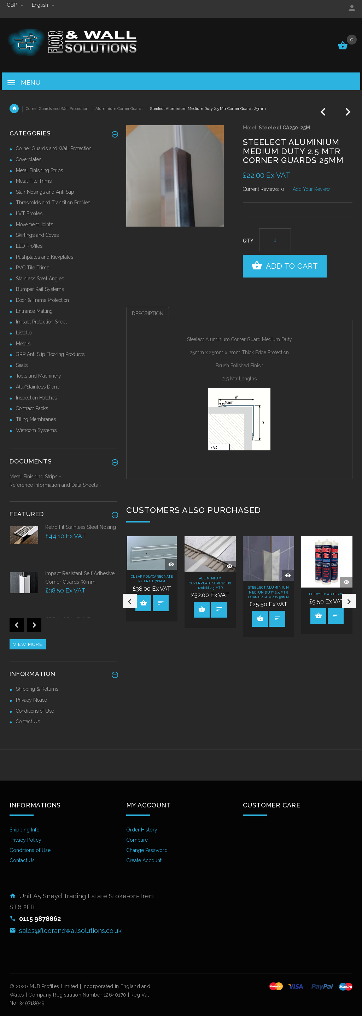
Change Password (147, 850)
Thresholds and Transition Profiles (53, 202)
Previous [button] (130, 601)
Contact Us (28, 721)
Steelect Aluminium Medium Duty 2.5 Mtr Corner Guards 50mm (268, 592)
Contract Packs (32, 408)
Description (147, 313)
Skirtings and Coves (37, 235)
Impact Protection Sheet (41, 322)
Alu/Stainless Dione (37, 387)
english (43, 5)
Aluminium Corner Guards (119, 108)
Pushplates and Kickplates (44, 257)
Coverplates (28, 159)
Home (14, 108)
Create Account (144, 860)
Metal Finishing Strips (39, 170)
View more (27, 644)
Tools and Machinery (38, 376)
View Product (143, 602)
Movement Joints (34, 224)
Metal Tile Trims (34, 181)
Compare (137, 840)
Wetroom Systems (36, 430)
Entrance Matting (34, 311)
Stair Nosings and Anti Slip (45, 192)
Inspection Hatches (36, 398)
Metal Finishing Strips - (35, 476)
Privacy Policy (25, 840)
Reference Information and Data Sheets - (55, 485)
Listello (23, 332)
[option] (152, 578)
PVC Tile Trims (32, 267)
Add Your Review (311, 189)
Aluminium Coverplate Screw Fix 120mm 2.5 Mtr (210, 583)
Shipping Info (25, 830)
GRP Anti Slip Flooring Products (50, 354)
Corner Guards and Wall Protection (57, 108)
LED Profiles (29, 246)
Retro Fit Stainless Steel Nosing (80, 527)
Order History (141, 830)
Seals (22, 365)
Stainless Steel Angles (40, 278)
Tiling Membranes (36, 419)
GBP (16, 5)
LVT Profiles (29, 213)
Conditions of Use (35, 711)
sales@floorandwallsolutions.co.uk (70, 930)
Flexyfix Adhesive (327, 594)
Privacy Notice (31, 700)
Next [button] (349, 601)
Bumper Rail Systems (40, 289)
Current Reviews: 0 (263, 189)
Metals (23, 343)
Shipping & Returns (37, 689)
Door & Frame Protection (42, 300)
